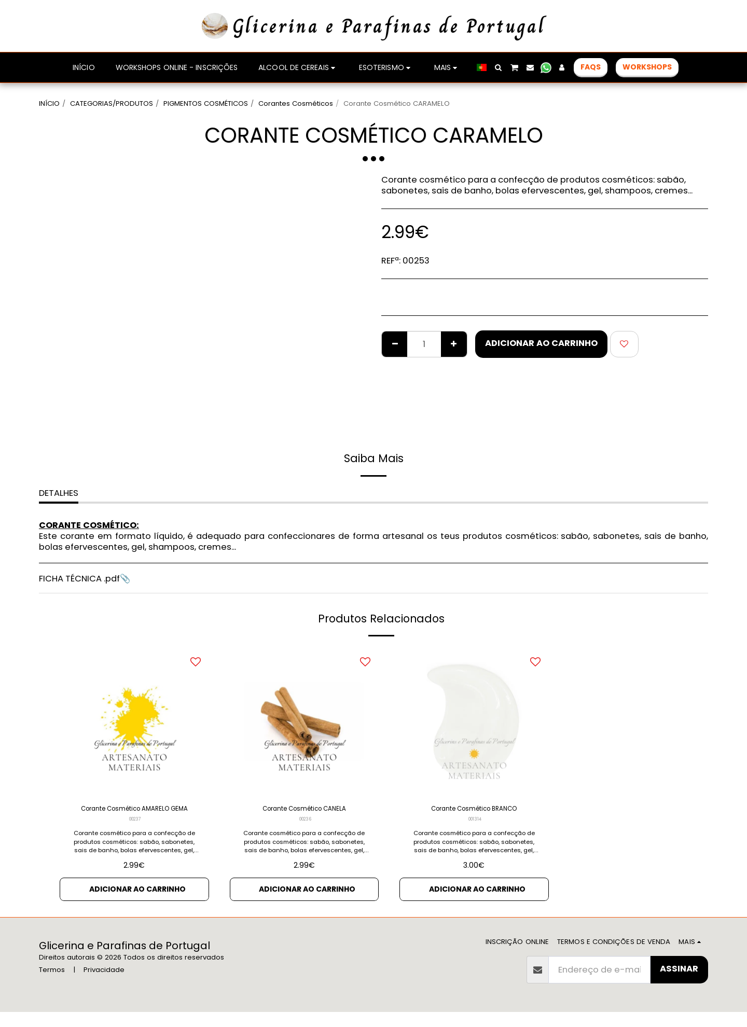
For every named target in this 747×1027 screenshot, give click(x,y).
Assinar (679, 984)
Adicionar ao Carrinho (541, 343)
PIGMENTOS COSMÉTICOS (205, 103)
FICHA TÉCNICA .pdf (79, 579)
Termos (52, 984)
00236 (305, 823)
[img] (134, 721)
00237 (135, 835)
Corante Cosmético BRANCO (474, 810)
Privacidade (104, 984)
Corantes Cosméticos (295, 103)
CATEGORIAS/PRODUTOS (111, 103)
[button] (550, 67)
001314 (475, 823)
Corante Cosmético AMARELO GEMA (134, 816)
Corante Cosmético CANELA (304, 810)
